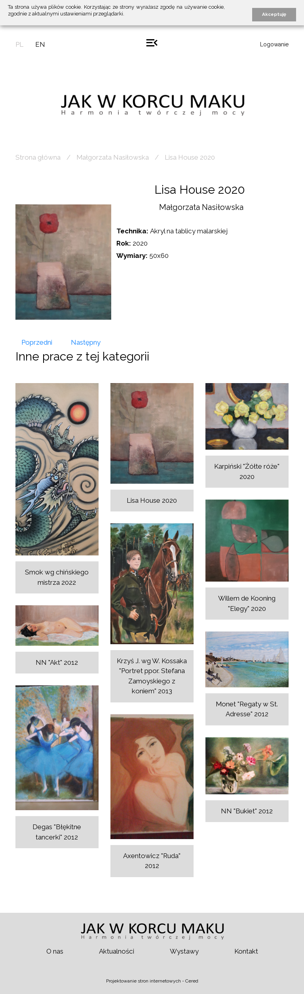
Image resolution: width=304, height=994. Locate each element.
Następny (86, 342)
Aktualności (116, 951)
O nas (54, 951)
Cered (191, 981)
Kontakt (246, 951)
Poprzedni (36, 342)
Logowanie (274, 44)
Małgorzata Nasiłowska (112, 157)
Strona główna (38, 157)
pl (19, 44)
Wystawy (184, 951)
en (40, 44)
